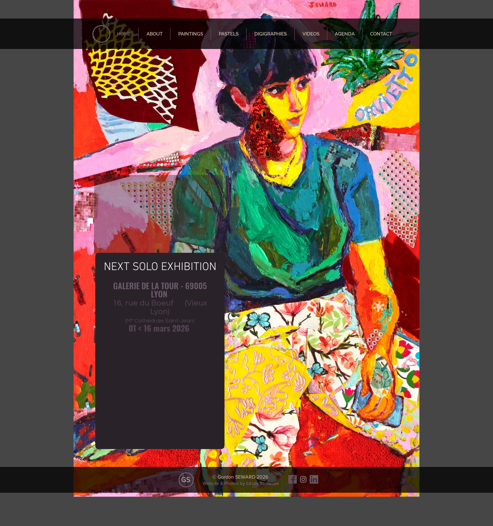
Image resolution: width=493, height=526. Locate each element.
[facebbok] (292, 479)
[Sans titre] (314, 479)
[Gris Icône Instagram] (303, 479)
